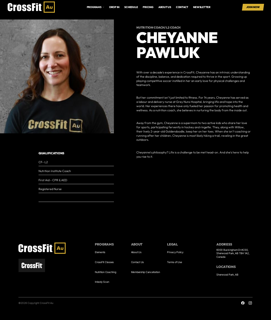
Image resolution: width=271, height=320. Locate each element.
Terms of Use (174, 262)
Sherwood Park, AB (227, 274)
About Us (136, 252)
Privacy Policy (175, 252)
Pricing (148, 7)
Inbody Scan (102, 281)
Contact (182, 7)
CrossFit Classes (104, 262)
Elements (100, 252)
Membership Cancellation (145, 272)
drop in (114, 7)
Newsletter (201, 7)
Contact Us (137, 262)
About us (164, 7)
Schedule (131, 7)
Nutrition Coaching (105, 272)
